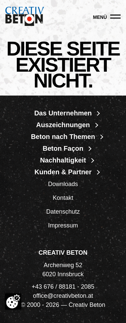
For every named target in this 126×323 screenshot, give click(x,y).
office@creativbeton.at (63, 295)
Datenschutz (63, 211)
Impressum (63, 225)
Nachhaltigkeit (63, 160)
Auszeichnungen (63, 125)
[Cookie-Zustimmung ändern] (13, 301)
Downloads (63, 184)
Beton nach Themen (63, 136)
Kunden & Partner (62, 172)
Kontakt (63, 197)
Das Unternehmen (63, 113)
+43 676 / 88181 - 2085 (63, 286)
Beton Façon (63, 148)
